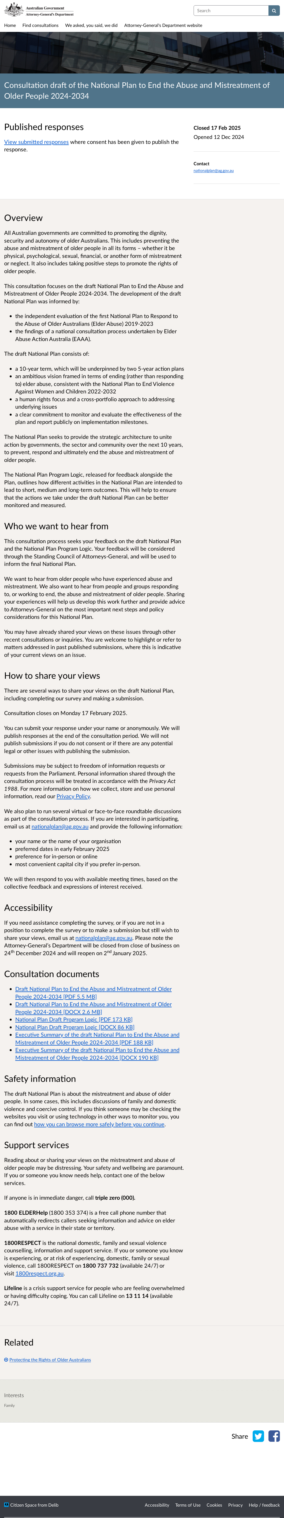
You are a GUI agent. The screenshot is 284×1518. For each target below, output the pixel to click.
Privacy (235, 1504)
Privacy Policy (73, 796)
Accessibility (157, 1504)
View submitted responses (36, 141)
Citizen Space (23, 1504)
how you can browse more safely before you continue (99, 1124)
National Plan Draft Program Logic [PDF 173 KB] (74, 1019)
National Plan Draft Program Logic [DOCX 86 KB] (75, 1027)
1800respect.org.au (40, 1273)
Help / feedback (264, 1504)
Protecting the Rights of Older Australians (47, 1359)
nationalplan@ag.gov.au (214, 170)
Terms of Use (188, 1504)
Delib (53, 1504)
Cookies (214, 1504)
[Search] (274, 10)
